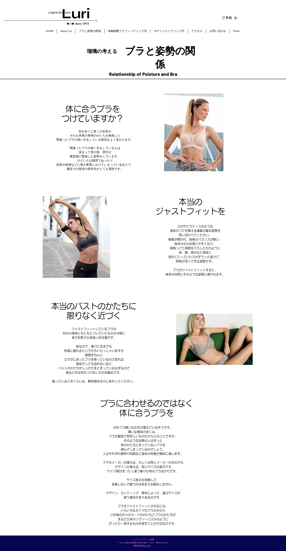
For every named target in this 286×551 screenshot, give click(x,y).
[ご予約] (222, 17)
